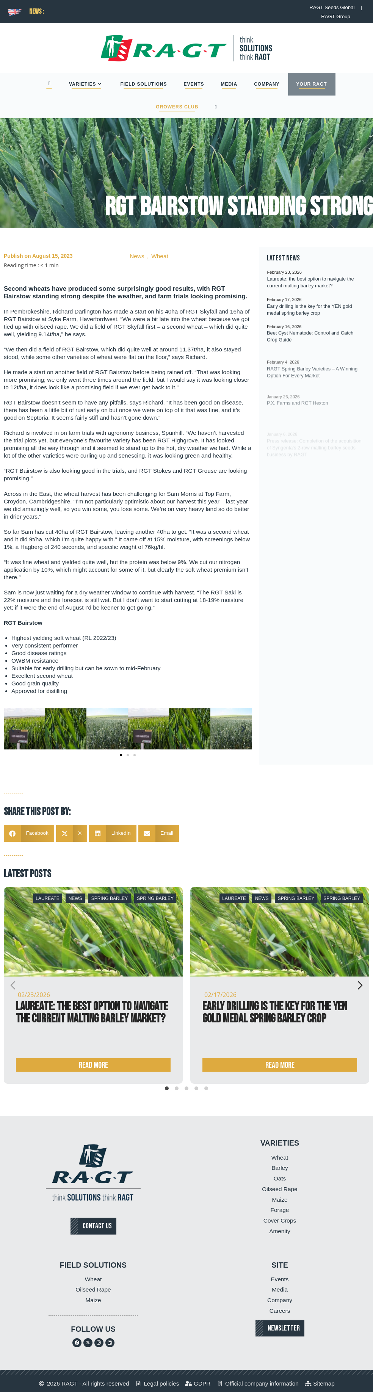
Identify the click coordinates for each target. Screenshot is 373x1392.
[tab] (167, 1088)
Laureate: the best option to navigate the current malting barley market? (92, 1012)
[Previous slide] (13, 985)
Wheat (159, 256)
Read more (93, 1065)
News (137, 256)
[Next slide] (360, 985)
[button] (12, 729)
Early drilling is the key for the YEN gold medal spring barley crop (274, 1012)
